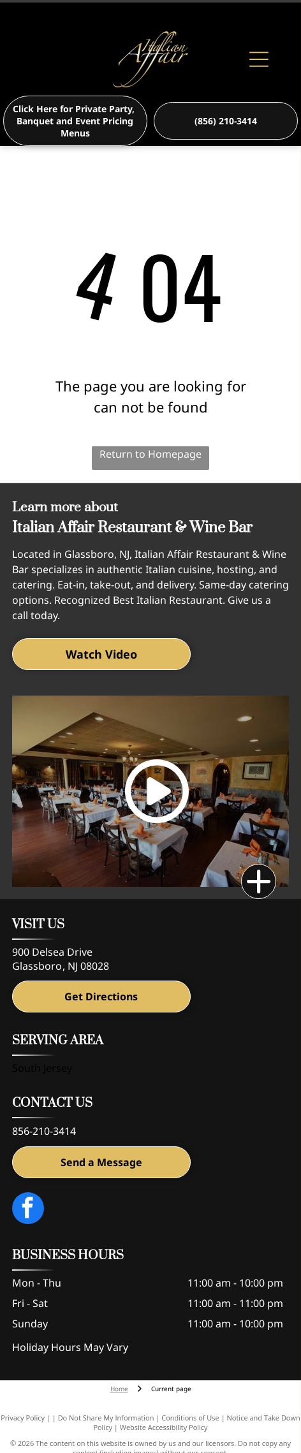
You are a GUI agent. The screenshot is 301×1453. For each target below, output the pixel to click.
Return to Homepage (150, 454)
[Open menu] (258, 59)
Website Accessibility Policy (164, 1427)
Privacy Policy (23, 1417)
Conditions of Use (190, 1417)
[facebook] (28, 1209)
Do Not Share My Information (106, 1417)
